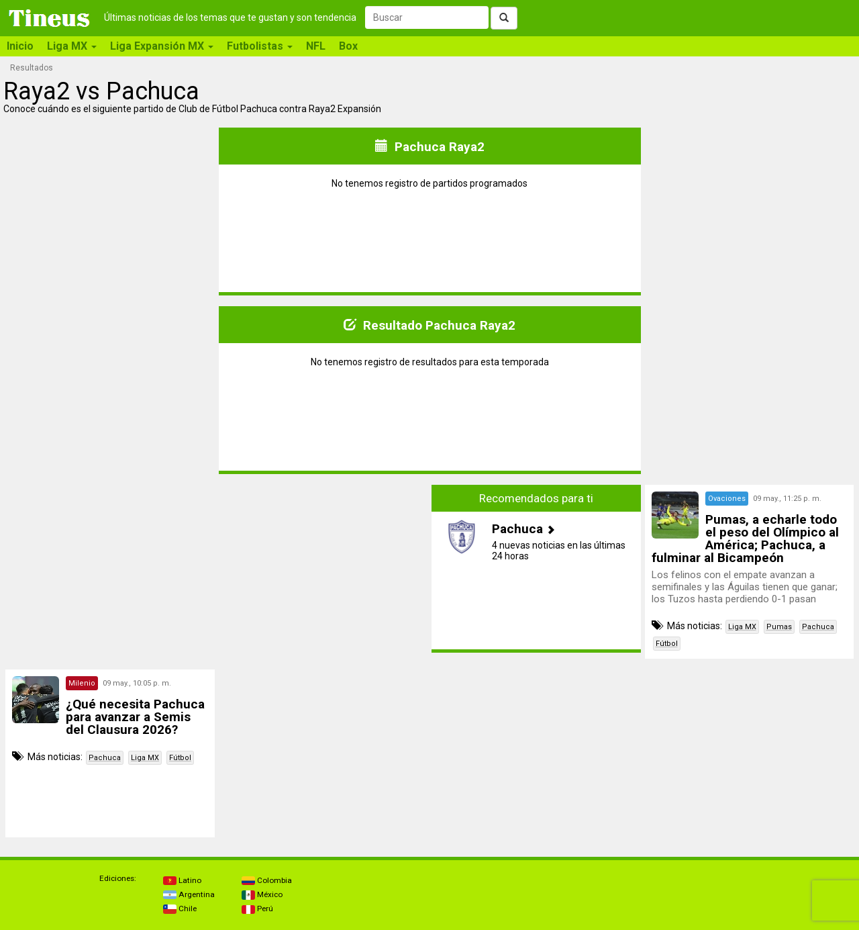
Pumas (779, 626)
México (262, 894)
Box (348, 46)
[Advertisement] (110, 569)
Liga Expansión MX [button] (161, 46)
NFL (315, 46)
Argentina (189, 894)
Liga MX (742, 626)
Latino (182, 880)
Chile (180, 908)
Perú (257, 908)
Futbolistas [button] (260, 46)
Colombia (267, 880)
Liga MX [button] (72, 46)
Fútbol (667, 643)
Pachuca (818, 626)
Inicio (20, 46)
